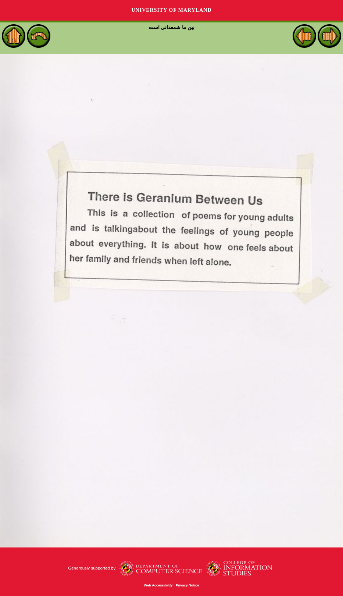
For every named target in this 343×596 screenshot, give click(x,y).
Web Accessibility (158, 585)
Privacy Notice (187, 585)
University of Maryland (171, 10)
